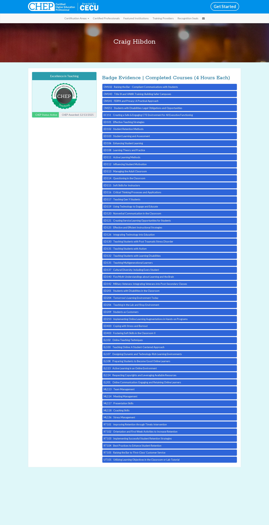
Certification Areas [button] (76, 18)
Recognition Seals (187, 18)
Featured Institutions (136, 18)
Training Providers (163, 18)
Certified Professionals (106, 18)
